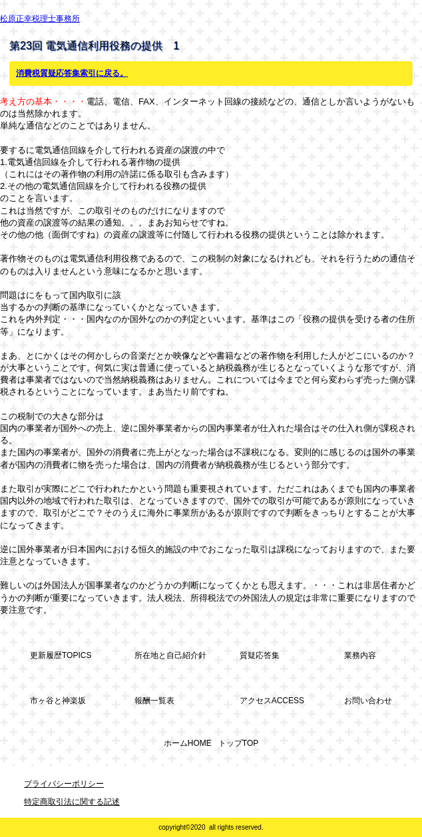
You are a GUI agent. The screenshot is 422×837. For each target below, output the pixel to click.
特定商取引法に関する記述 (72, 801)
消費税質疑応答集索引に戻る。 (72, 73)
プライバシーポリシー (64, 783)
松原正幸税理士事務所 (40, 18)
